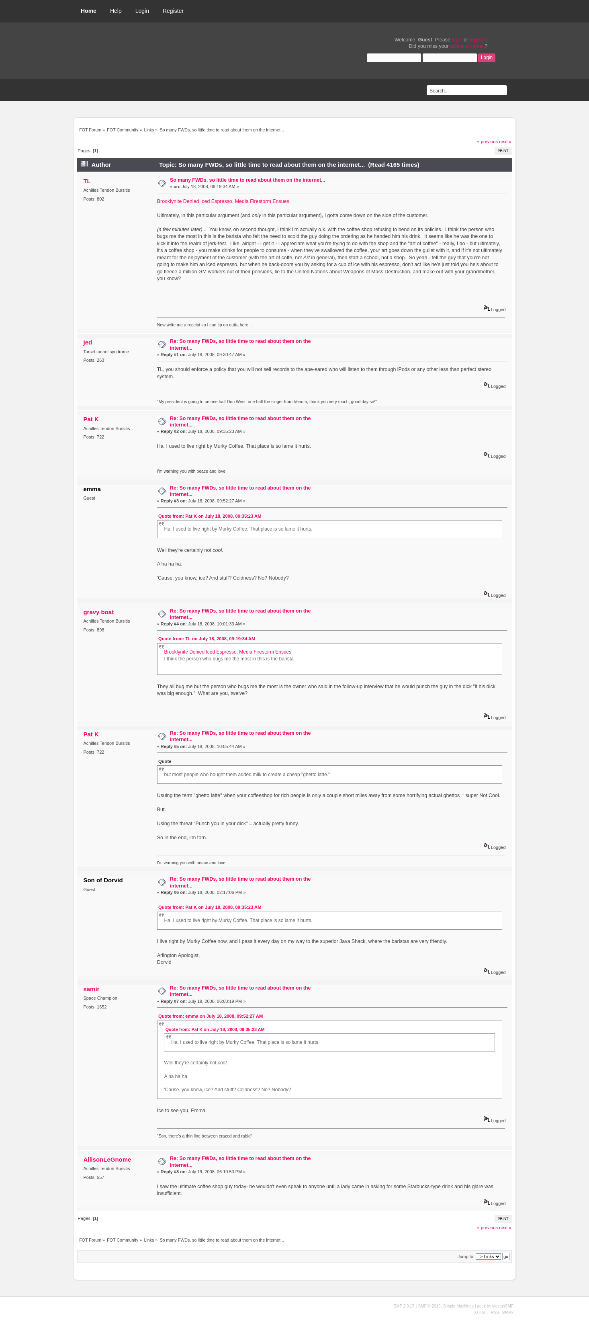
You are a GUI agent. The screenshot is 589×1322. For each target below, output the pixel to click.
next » (505, 141)
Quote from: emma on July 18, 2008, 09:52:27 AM (210, 1016)
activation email (467, 46)
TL (86, 181)
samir (91, 989)
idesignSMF (502, 1306)
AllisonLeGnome (107, 1159)
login (457, 40)
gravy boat (98, 612)
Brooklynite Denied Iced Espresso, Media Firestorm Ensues (223, 201)
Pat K (90, 419)
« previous (487, 141)
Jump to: (466, 1256)
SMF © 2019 (429, 1306)
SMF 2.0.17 (404, 1306)
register (478, 40)
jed (87, 342)
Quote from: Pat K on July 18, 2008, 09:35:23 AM (209, 516)
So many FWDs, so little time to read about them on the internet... (247, 180)
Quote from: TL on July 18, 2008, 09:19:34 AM (206, 638)
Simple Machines (458, 1306)
